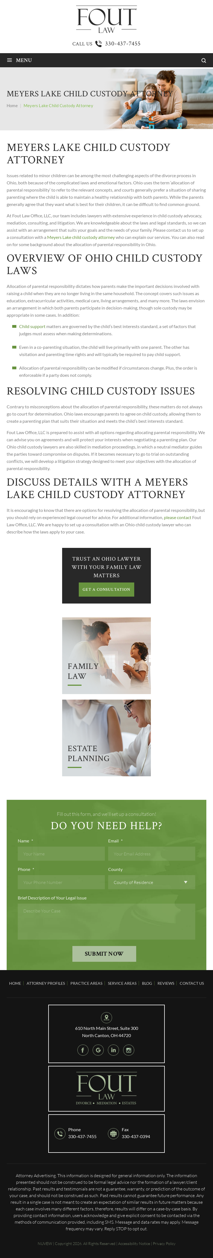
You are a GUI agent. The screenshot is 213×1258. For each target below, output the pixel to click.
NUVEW (45, 1243)
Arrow (106, 655)
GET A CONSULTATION (106, 589)
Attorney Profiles (46, 983)
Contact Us (192, 983)
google (98, 1050)
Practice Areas (86, 983)
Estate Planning (89, 754)
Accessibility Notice (134, 1243)
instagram (128, 1050)
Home (15, 983)
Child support (32, 326)
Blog (147, 983)
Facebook (82, 1050)
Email (115, 840)
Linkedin (113, 1050)
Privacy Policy (164, 1243)
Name (25, 840)
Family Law (83, 672)
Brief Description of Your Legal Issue (52, 897)
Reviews (166, 983)
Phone (26, 869)
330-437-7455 (123, 44)
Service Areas (122, 983)
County (115, 869)
